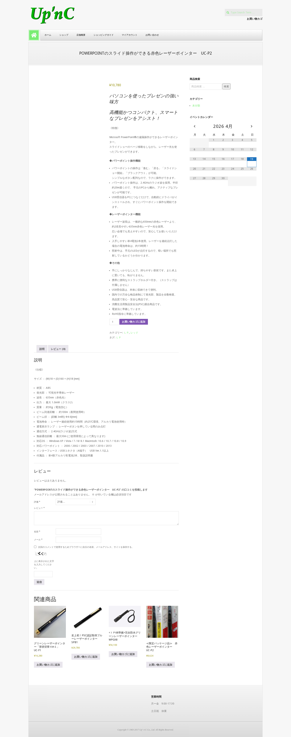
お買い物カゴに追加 (133, 321)
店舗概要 (80, 35)
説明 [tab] (42, 349)
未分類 (196, 105)
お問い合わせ (152, 35)
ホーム (48, 35)
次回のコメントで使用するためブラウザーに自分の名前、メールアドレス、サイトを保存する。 (86, 547)
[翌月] (251, 126)
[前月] (194, 126)
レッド (134, 332)
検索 (226, 86)
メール (38, 539)
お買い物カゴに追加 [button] (48, 664)
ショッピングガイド (104, 35)
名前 (37, 531)
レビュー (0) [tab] (58, 349)
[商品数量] (114, 322)
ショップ (63, 35)
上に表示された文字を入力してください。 (44, 564)
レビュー (39, 508)
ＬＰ (126, 332)
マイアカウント (129, 35)
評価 (37, 502)
